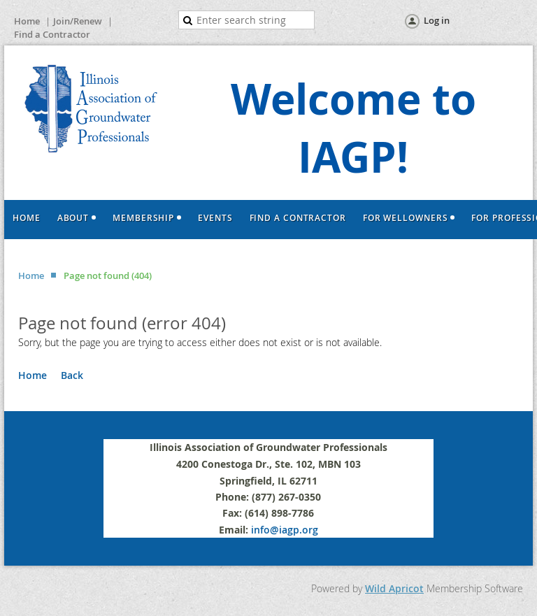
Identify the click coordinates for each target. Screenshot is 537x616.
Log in (437, 20)
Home (27, 21)
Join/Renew (77, 21)
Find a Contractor (52, 34)
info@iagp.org (284, 529)
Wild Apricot (394, 588)
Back (72, 375)
